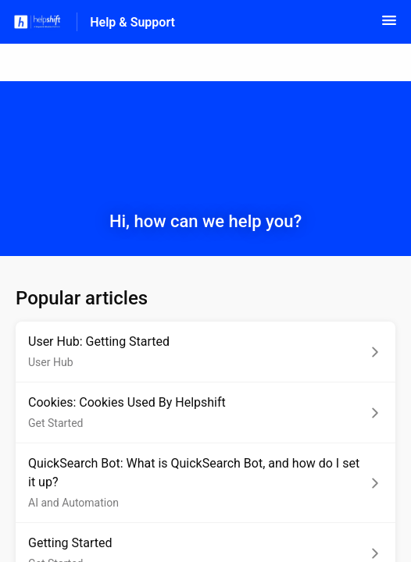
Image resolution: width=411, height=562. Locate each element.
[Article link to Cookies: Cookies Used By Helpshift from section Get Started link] (205, 412)
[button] (389, 25)
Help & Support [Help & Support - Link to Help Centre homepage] (132, 22)
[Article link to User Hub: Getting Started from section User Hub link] (205, 352)
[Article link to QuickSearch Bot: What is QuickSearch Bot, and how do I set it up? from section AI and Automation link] (205, 483)
